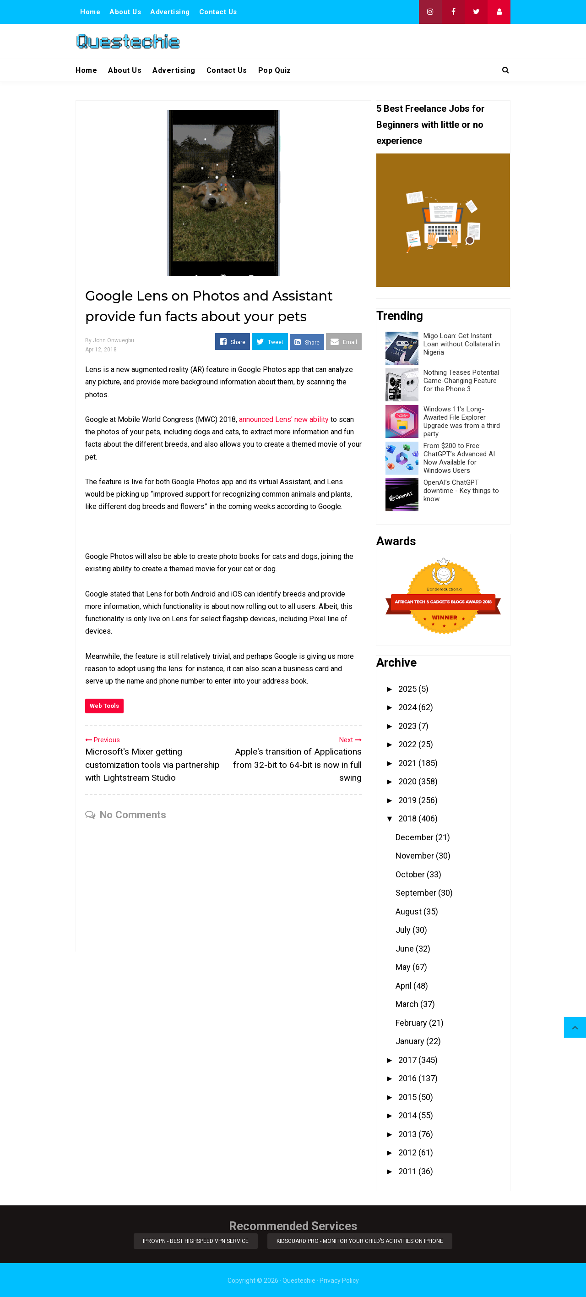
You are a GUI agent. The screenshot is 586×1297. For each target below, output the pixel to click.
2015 (408, 1097)
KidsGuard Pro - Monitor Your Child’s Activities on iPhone (360, 1240)
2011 (408, 1171)
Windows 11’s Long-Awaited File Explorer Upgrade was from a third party (461, 421)
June (406, 948)
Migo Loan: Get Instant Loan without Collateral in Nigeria (461, 344)
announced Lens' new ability (284, 419)
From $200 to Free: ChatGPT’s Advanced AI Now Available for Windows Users (459, 458)
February (412, 1023)
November (416, 855)
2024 (408, 707)
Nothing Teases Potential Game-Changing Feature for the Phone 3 (461, 380)
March (408, 1004)
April (404, 986)
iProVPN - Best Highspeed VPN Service (195, 1240)
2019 (408, 800)
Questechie (298, 1279)
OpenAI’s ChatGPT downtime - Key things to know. (461, 490)
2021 (408, 763)
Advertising (170, 12)
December (415, 837)
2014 (408, 1115)
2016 (408, 1078)
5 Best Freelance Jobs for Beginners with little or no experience (430, 124)
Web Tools (104, 705)
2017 (408, 1060)
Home (90, 12)
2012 (408, 1152)
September (417, 893)
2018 (408, 818)
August (409, 911)
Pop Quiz (274, 70)
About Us (125, 12)
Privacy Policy (339, 1279)
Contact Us (218, 12)
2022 (408, 744)
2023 (408, 726)
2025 (408, 689)
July (404, 930)
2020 (408, 781)
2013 (408, 1134)
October (411, 874)
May (404, 967)
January (411, 1041)
